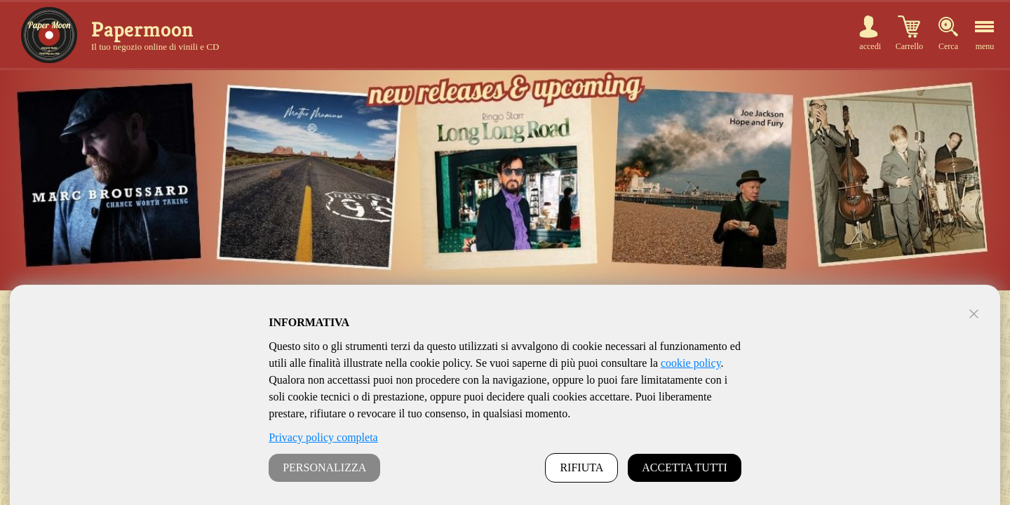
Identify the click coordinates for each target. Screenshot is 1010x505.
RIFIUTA (581, 467)
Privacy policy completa (323, 437)
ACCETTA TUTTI (684, 467)
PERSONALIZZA (324, 467)
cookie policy (691, 363)
